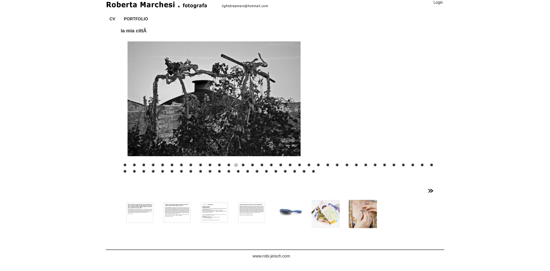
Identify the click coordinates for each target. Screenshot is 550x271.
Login (438, 2)
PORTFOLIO (136, 19)
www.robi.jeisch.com (271, 256)
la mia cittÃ (134, 30)
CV (112, 19)
